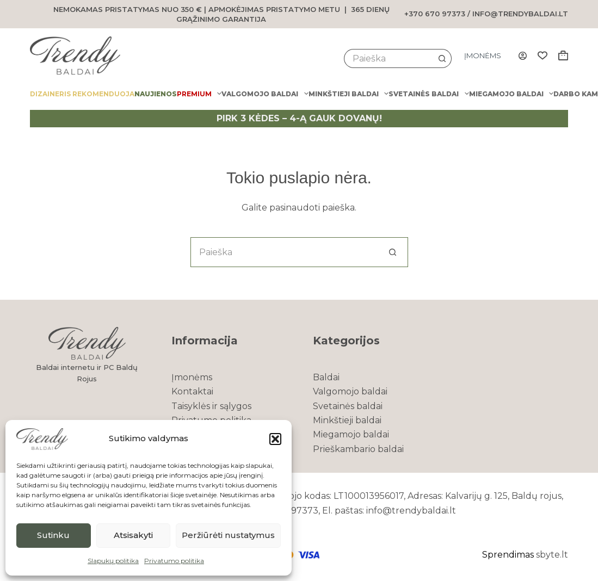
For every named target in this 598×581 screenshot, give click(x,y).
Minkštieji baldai (349, 93)
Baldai (326, 377)
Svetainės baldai (428, 93)
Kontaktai (192, 391)
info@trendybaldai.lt (520, 13)
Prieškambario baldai (358, 449)
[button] (275, 439)
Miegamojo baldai (511, 93)
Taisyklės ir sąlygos (211, 406)
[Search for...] (388, 58)
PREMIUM (199, 93)
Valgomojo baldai (264, 93)
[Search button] (442, 58)
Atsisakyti (133, 535)
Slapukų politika (113, 561)
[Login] (523, 56)
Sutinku (53, 535)
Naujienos (155, 94)
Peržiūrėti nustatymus (228, 535)
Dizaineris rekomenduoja (82, 94)
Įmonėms (482, 55)
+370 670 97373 (434, 13)
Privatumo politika (174, 561)
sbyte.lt (552, 554)
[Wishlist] (542, 55)
